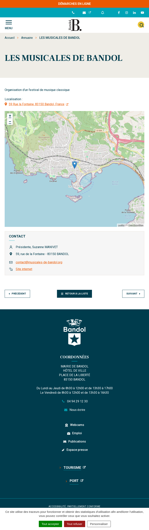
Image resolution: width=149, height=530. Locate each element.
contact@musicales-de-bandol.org (39, 262)
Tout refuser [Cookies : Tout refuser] (74, 524)
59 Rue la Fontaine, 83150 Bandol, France (36, 104)
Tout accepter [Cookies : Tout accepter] (50, 524)
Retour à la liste (74, 293)
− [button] (10, 122)
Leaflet (121, 225)
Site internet (24, 269)
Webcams (77, 425)
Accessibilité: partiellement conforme (74, 506)
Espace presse (77, 450)
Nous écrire (74, 410)
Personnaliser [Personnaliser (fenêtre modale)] (99, 524)
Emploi (77, 433)
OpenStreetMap (135, 225)
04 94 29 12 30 (74, 401)
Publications (77, 441)
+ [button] (10, 116)
